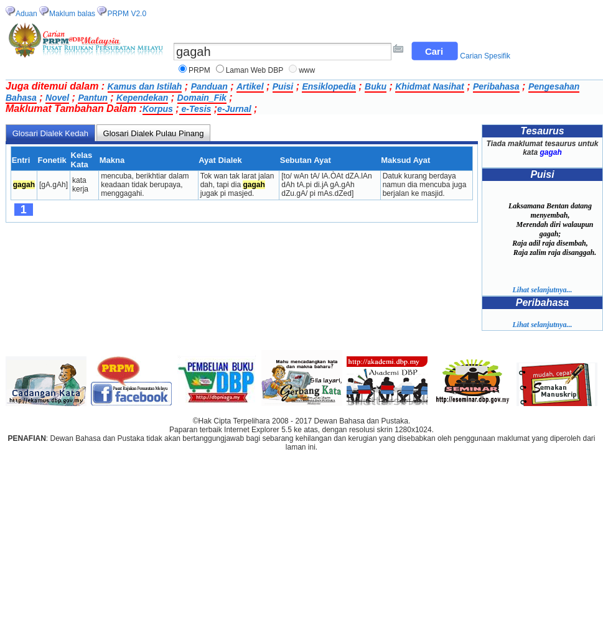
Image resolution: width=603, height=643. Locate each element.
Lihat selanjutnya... (542, 289)
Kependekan (142, 98)
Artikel (250, 86)
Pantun (92, 98)
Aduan (26, 13)
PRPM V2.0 (126, 13)
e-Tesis (195, 109)
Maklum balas (72, 13)
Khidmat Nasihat (429, 86)
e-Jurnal (234, 109)
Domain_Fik (202, 98)
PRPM (199, 70)
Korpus (158, 109)
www (307, 70)
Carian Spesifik (485, 56)
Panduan (209, 86)
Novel (57, 98)
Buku (375, 86)
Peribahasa (496, 86)
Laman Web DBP (255, 70)
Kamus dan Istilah (145, 86)
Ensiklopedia (328, 86)
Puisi (283, 86)
